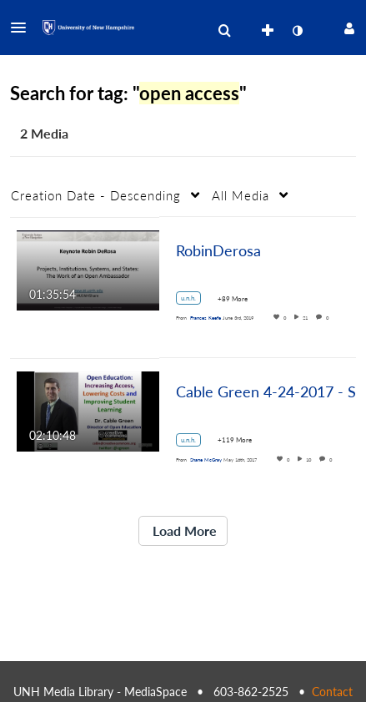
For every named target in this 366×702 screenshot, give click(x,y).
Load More (183, 530)
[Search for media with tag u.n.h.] (194, 301)
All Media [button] (240, 195)
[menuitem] (224, 31)
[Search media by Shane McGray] (206, 459)
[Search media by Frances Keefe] (205, 318)
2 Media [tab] (44, 133)
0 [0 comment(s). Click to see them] (329, 318)
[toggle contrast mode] (297, 31)
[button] (23, 27)
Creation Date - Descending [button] (96, 195)
